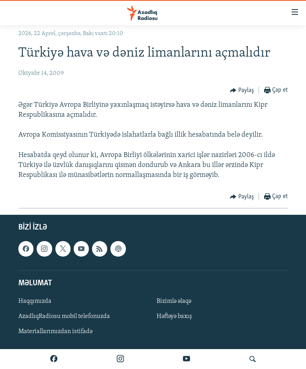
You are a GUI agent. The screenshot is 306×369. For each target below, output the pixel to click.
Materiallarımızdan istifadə (55, 331)
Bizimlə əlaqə (174, 301)
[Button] (242, 90)
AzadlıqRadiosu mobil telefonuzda (64, 316)
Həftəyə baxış (174, 316)
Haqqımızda (34, 301)
